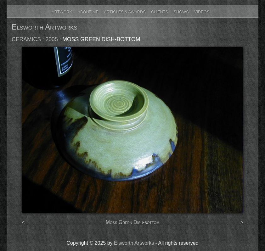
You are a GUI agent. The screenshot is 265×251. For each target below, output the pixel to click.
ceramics (26, 39)
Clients (159, 11)
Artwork (62, 11)
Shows (181, 11)
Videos (201, 11)
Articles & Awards (125, 11)
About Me (88, 11)
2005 (52, 39)
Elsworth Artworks (44, 27)
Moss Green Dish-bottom (101, 39)
